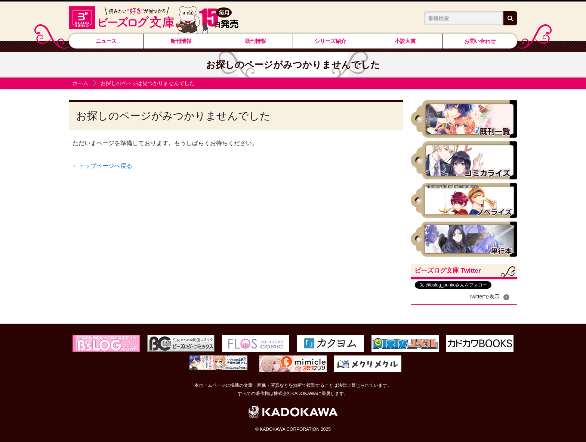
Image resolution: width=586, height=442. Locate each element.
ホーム (80, 83)
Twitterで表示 (484, 297)
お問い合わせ (480, 41)
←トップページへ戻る (102, 166)
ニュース (106, 41)
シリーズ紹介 (330, 41)
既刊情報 (255, 41)
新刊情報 (180, 41)
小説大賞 (405, 41)
